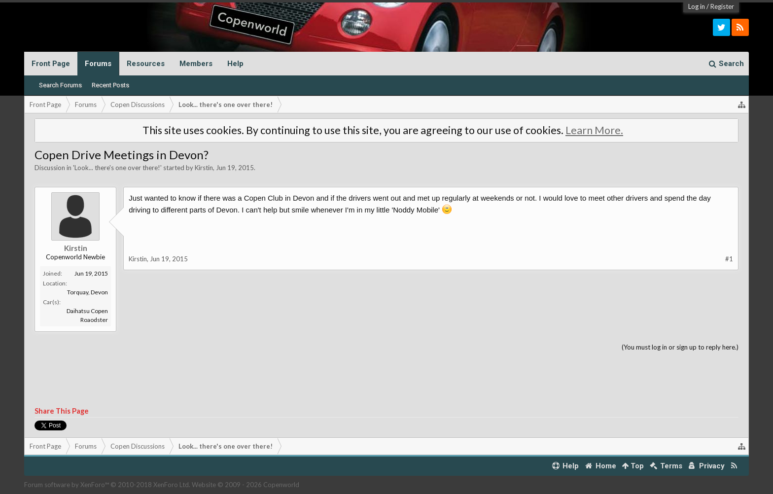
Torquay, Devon (87, 292)
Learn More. (594, 130)
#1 (729, 259)
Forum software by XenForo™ (107, 485)
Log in (696, 6)
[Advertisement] (386, 379)
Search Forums (60, 85)
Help (235, 63)
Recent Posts (110, 85)
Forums (98, 63)
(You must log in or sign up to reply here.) (680, 347)
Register (722, 6)
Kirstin (204, 168)
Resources (146, 63)
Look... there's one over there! (117, 168)
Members (195, 63)
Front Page (51, 63)
